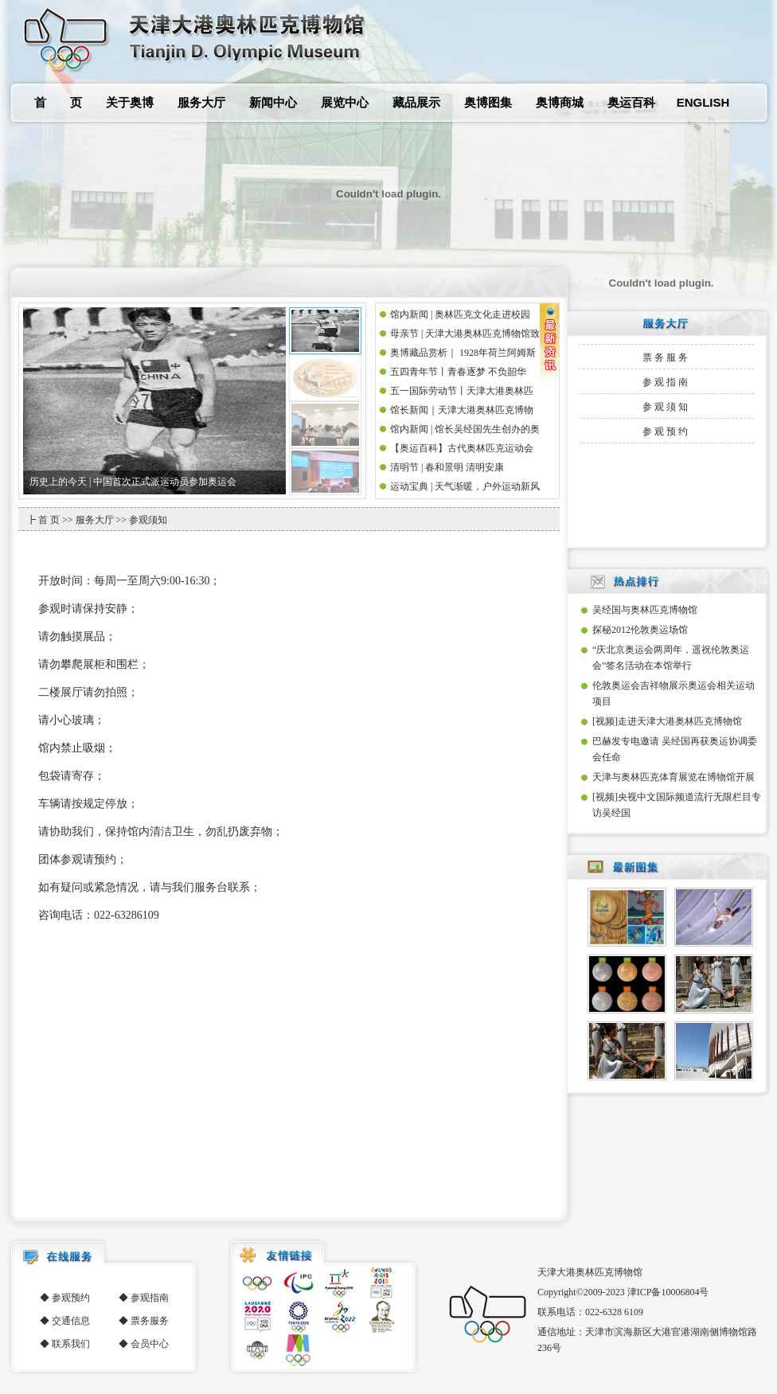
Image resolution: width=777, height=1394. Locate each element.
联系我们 (71, 1343)
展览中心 (345, 102)
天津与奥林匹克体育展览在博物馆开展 (673, 777)
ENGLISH (703, 102)
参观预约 (666, 431)
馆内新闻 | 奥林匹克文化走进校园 (460, 314)
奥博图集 (488, 102)
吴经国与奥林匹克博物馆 (644, 609)
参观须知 (666, 406)
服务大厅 (201, 102)
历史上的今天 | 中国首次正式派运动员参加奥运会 (132, 481)
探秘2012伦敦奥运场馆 (640, 629)
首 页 (58, 102)
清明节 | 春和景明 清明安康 (447, 467)
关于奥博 (130, 102)
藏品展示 (416, 102)
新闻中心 (273, 102)
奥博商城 (560, 102)
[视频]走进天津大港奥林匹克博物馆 (667, 721)
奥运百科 (631, 102)
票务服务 (666, 357)
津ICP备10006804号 (668, 1292)
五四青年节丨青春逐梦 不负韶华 (458, 371)
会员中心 (150, 1343)
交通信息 (71, 1320)
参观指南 (666, 382)
